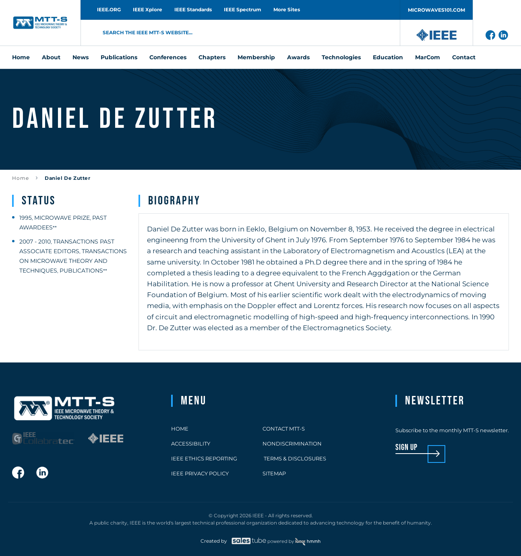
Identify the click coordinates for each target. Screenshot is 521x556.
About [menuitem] (51, 57)
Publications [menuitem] (119, 57)
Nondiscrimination (292, 443)
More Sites (286, 9)
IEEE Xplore (147, 9)
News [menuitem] (80, 57)
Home (20, 178)
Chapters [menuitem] (211, 57)
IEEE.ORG (109, 9)
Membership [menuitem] (256, 57)
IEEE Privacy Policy (200, 473)
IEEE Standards (193, 9)
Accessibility (190, 443)
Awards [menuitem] (298, 57)
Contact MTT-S (284, 428)
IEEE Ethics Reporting (204, 458)
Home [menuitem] (21, 57)
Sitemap (274, 473)
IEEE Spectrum (242, 9)
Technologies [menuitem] (341, 57)
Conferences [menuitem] (167, 57)
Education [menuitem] (388, 57)
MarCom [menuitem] (427, 57)
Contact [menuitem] (464, 57)
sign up (406, 447)
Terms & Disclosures (294, 458)
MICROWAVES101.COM (436, 10)
